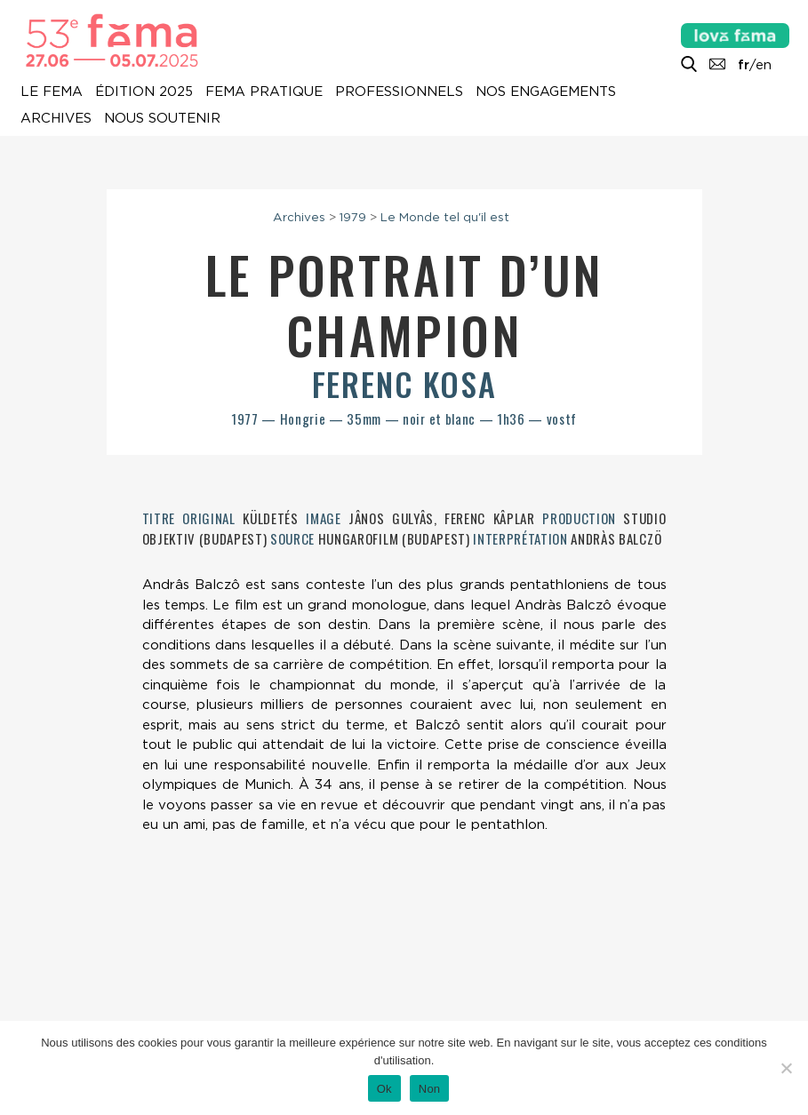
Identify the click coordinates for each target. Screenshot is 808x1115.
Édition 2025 (144, 92)
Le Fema (51, 92)
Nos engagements (546, 92)
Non (430, 1088)
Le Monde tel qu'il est (444, 217)
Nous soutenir (162, 118)
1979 (353, 217)
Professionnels (399, 92)
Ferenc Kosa (404, 383)
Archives (56, 118)
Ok (384, 1088)
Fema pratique (264, 92)
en (764, 65)
